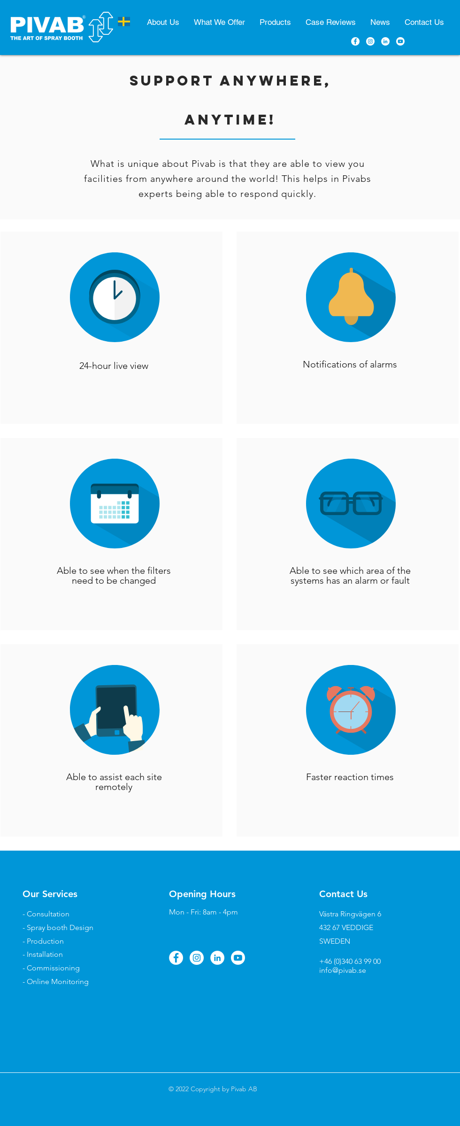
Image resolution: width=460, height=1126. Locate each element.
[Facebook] (176, 958)
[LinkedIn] (217, 958)
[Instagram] (197, 958)
